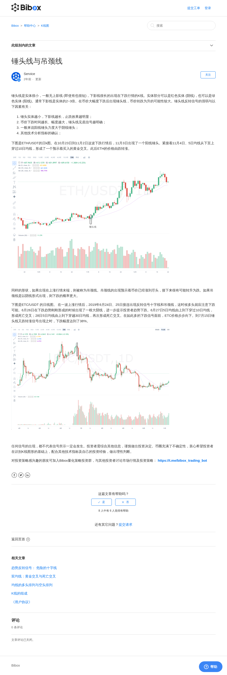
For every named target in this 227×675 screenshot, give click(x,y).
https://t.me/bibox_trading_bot (182, 460)
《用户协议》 (21, 602)
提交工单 (193, 8)
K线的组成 (19, 593)
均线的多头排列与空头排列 (31, 585)
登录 (208, 8)
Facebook (14, 475)
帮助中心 (30, 25)
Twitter (21, 475)
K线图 (45, 25)
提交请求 (125, 524)
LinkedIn (27, 475)
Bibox (15, 25)
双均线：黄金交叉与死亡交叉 (33, 576)
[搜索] (181, 25)
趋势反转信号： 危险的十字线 (34, 568)
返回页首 (20, 539)
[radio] (101, 502)
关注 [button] (208, 74)
